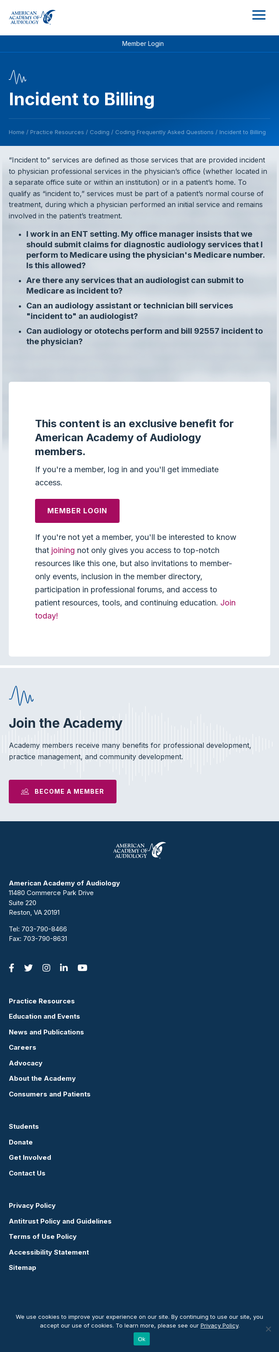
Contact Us (27, 1173)
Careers (22, 1047)
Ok (141, 1339)
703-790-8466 (44, 929)
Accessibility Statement (49, 1252)
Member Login (143, 43)
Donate (21, 1142)
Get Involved (30, 1157)
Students (24, 1126)
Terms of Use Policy (43, 1236)
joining (63, 550)
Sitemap (22, 1267)
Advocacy (25, 1063)
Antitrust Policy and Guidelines (60, 1221)
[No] (268, 1328)
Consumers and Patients (50, 1094)
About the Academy (42, 1078)
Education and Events (44, 1016)
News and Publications (46, 1032)
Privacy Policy (32, 1205)
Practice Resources (42, 1001)
